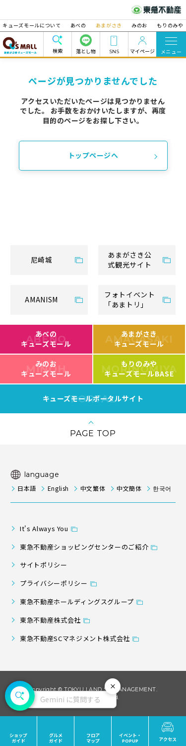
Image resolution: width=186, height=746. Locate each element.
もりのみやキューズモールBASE (139, 368)
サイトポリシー (43, 564)
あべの (82, 25)
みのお (136, 25)
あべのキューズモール (46, 339)
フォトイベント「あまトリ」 (129, 299)
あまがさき (109, 25)
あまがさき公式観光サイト (129, 260)
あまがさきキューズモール (139, 339)
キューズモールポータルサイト (93, 399)
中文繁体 (93, 488)
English (58, 488)
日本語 (26, 488)
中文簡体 (129, 488)
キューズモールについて (39, 25)
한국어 (162, 488)
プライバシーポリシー (53, 583)
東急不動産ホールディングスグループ (77, 601)
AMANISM (41, 299)
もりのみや (162, 25)
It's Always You (44, 528)
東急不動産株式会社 (50, 620)
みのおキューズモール (46, 368)
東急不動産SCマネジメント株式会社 (75, 638)
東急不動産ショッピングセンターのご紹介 (84, 547)
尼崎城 (42, 260)
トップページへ (93, 155)
